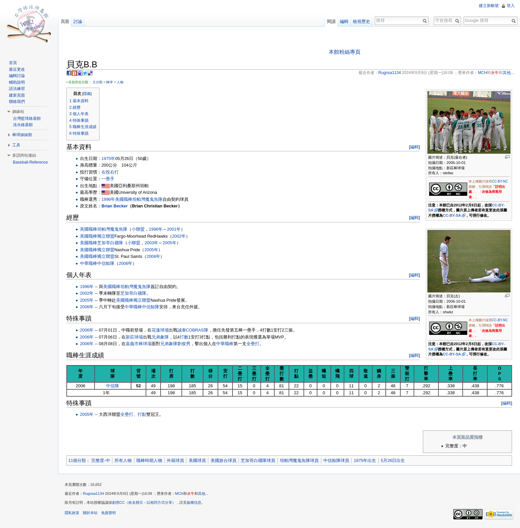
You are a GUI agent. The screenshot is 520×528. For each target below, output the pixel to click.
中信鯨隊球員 (337, 460)
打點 (142, 414)
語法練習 (17, 88)
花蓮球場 (160, 330)
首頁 (13, 62)
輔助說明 (17, 82)
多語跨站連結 (24, 155)
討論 (78, 21)
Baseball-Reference (30, 162)
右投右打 (110, 172)
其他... (203, 494)
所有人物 (123, 460)
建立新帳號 (489, 5)
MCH (179, 494)
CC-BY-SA (452, 215)
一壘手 (108, 179)
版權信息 (194, 503)
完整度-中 (101, 460)
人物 (120, 82)
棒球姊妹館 (22, 134)
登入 (511, 5)
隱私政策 (72, 513)
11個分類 (77, 460)
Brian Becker (115, 205)
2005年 (169, 242)
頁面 (65, 21)
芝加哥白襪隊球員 (258, 460)
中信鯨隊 (106, 263)
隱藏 (87, 94)
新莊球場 (134, 337)
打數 (184, 337)
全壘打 (253, 343)
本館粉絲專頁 (344, 52)
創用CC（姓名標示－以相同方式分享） (144, 503)
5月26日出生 (393, 460)
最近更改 (17, 69)
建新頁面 (17, 95)
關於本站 (90, 513)
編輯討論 (17, 75)
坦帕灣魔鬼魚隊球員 (299, 460)
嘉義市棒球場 (139, 343)
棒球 (109, 82)
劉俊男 (184, 343)
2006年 (154, 256)
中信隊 (112, 385)
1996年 (108, 199)
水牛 (191, 494)
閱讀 (331, 21)
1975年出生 (365, 460)
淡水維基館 (23, 124)
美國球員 (197, 460)
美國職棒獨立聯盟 (97, 236)
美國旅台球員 (224, 460)
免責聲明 (108, 513)
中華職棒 (89, 263)
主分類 (98, 82)
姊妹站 (18, 111)
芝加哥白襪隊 (110, 242)
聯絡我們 (17, 101)
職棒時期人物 (149, 460)
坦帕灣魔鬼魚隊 (148, 199)
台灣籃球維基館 (27, 118)
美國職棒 (124, 199)
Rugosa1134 (93, 494)
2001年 (174, 229)
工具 (16, 145)
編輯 (414, 146)
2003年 (152, 242)
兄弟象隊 (160, 337)
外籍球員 (175, 460)
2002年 (179, 236)
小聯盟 (138, 229)
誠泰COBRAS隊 (193, 330)
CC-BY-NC (500, 181)
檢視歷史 (361, 21)
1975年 (108, 158)
